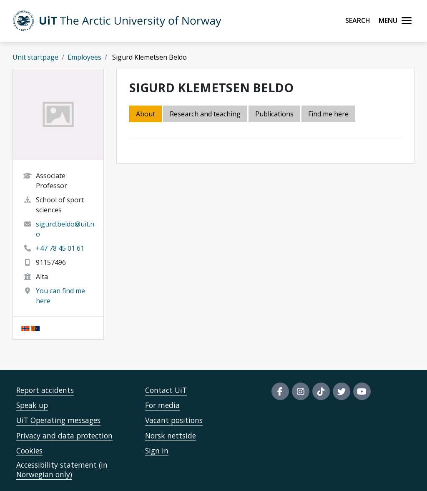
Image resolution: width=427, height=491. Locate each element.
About (145, 113)
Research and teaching (205, 113)
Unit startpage (35, 57)
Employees (84, 57)
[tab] (275, 114)
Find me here (328, 113)
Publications (274, 113)
